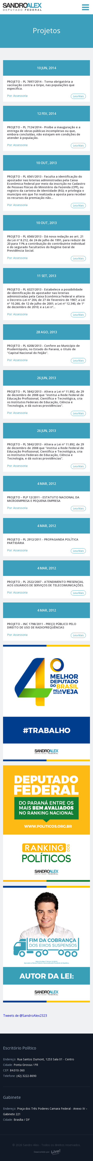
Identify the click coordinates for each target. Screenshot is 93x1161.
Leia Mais (78, 96)
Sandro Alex (22, 7)
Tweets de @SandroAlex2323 (25, 1015)
